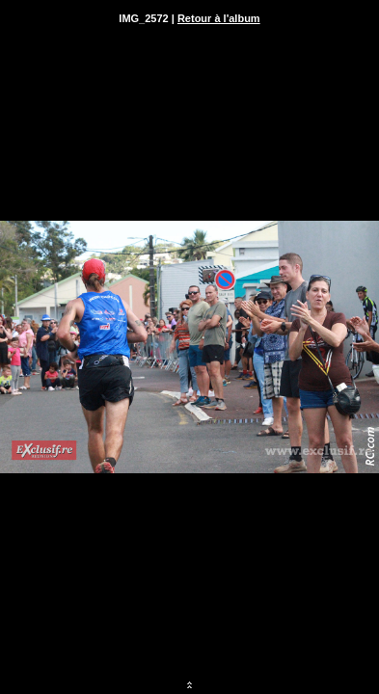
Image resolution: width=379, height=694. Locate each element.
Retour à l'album (218, 18)
